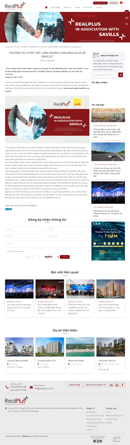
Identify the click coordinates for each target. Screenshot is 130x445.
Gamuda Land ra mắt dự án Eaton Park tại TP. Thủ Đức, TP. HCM (19, 308)
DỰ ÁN (77, 7)
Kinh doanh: (44, 387)
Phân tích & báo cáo (114, 416)
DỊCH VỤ (67, 7)
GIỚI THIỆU (55, 7)
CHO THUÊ (87, 7)
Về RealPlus (91, 412)
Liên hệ (113, 3)
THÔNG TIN (111, 409)
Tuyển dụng (100, 3)
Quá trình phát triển (95, 416)
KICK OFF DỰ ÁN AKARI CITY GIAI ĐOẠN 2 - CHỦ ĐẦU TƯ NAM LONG (109, 308)
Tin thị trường (112, 419)
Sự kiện (42, 61)
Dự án (108, 412)
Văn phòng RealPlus (95, 423)
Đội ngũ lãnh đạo (93, 419)
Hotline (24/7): (19, 387)
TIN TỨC (99, 7)
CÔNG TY (90, 409)
